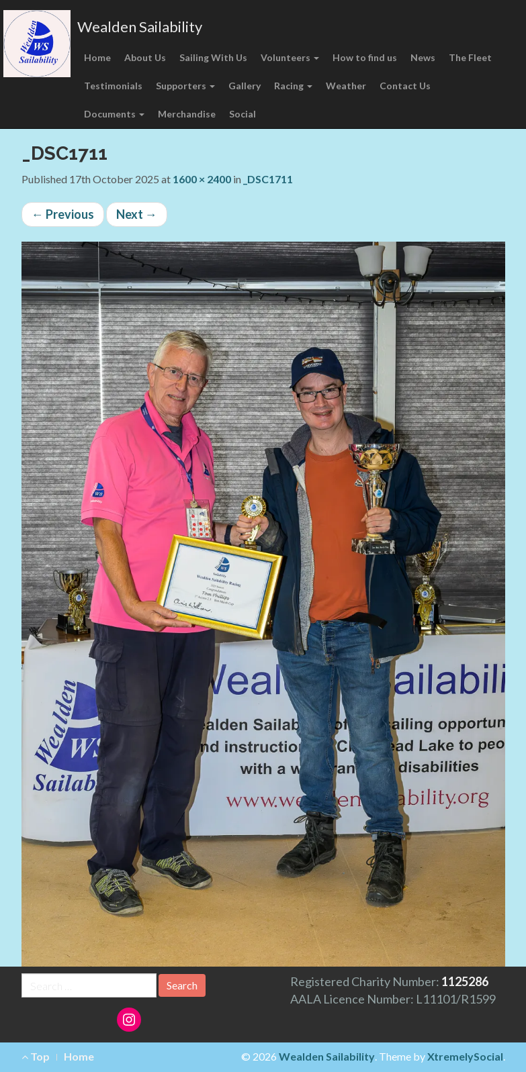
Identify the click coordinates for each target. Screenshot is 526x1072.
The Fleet (470, 57)
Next (136, 214)
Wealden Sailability (139, 26)
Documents (114, 113)
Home (97, 57)
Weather (346, 85)
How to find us (365, 57)
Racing (293, 85)
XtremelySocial (465, 1056)
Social (242, 113)
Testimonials (113, 85)
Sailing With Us (213, 57)
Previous (63, 214)
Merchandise (187, 113)
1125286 (464, 981)
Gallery (244, 85)
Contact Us (405, 85)
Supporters (185, 85)
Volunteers (290, 57)
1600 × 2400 (202, 179)
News (422, 57)
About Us (145, 57)
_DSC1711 (268, 179)
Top (35, 1056)
